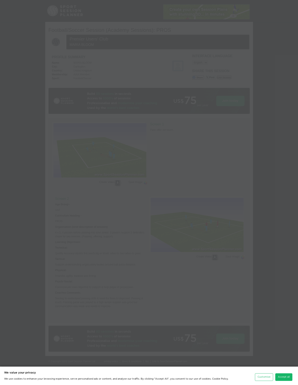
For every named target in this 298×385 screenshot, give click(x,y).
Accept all (284, 376)
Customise (264, 376)
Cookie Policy (220, 378)
